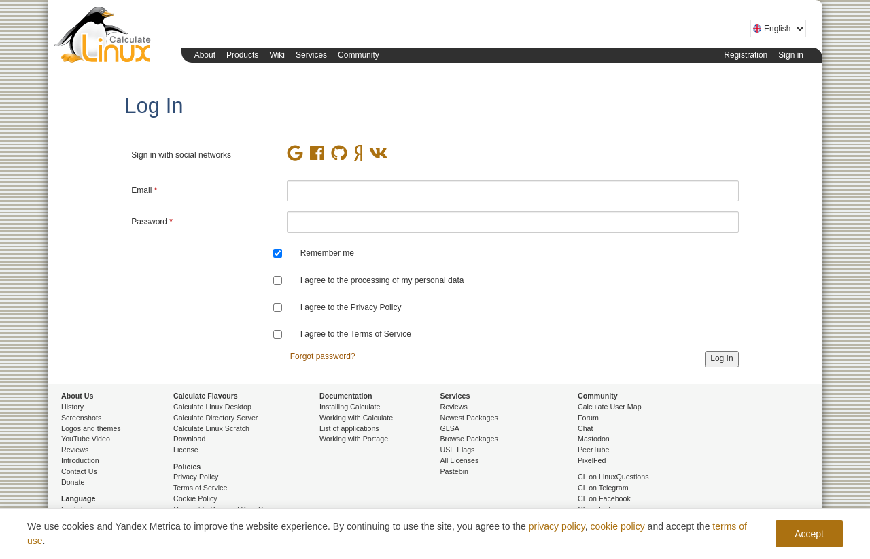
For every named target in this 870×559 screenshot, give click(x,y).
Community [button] (358, 55)
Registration (745, 55)
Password (152, 221)
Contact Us (79, 471)
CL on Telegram (603, 488)
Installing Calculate (349, 407)
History (72, 407)
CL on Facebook (604, 498)
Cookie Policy (195, 498)
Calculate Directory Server (215, 417)
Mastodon (594, 439)
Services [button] (311, 55)
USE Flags (457, 449)
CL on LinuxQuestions (613, 477)
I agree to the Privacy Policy (351, 307)
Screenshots (81, 417)
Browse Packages (469, 439)
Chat (585, 428)
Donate (72, 482)
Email (144, 190)
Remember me (327, 253)
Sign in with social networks (181, 155)
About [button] (204, 55)
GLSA (449, 428)
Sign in (790, 55)
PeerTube (593, 449)
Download (189, 439)
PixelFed (592, 460)
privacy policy (557, 526)
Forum (588, 417)
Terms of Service (200, 488)
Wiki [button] (277, 55)
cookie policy (618, 526)
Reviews (74, 449)
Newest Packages (469, 417)
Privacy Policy (195, 477)
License (185, 449)
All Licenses (459, 460)
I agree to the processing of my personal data (382, 280)
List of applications (349, 428)
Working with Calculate (356, 417)
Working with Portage (353, 439)
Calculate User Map (610, 407)
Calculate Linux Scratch (211, 428)
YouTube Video (85, 439)
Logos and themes (91, 428)
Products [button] (242, 55)
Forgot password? (322, 356)
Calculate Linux (105, 37)
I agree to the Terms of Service (355, 334)
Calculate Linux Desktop (212, 407)
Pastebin (454, 471)
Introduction (80, 460)
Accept (809, 533)
